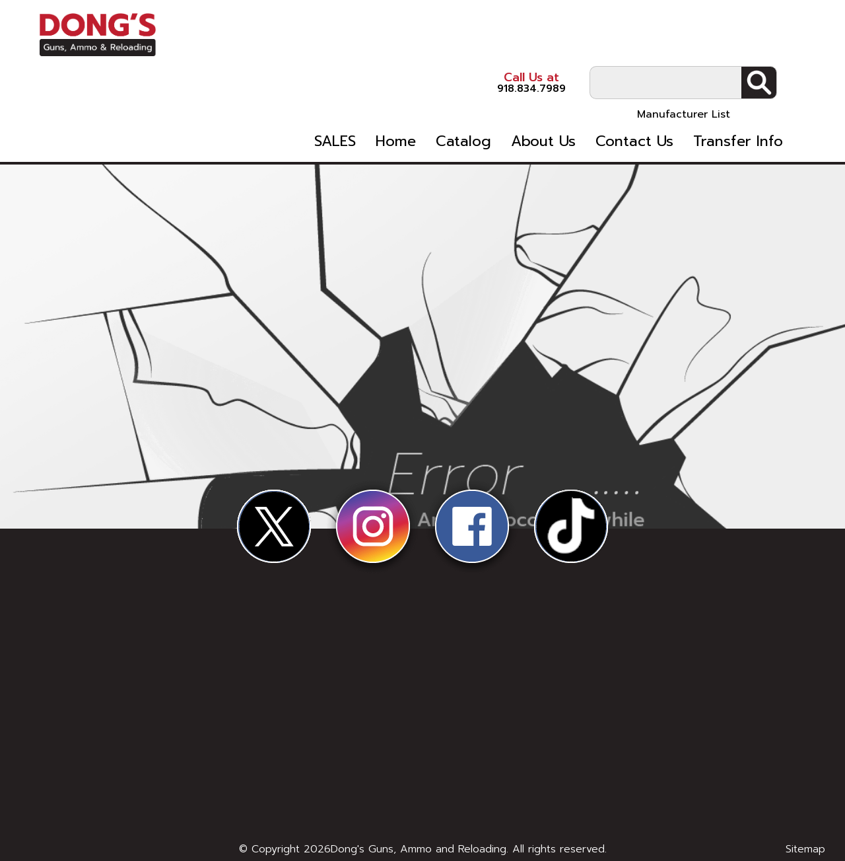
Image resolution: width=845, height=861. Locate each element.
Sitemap (805, 849)
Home (418, 104)
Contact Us (657, 104)
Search (787, 33)
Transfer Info (760, 104)
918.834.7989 (501, 32)
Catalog (486, 104)
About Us (565, 104)
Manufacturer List (712, 65)
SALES (357, 104)
